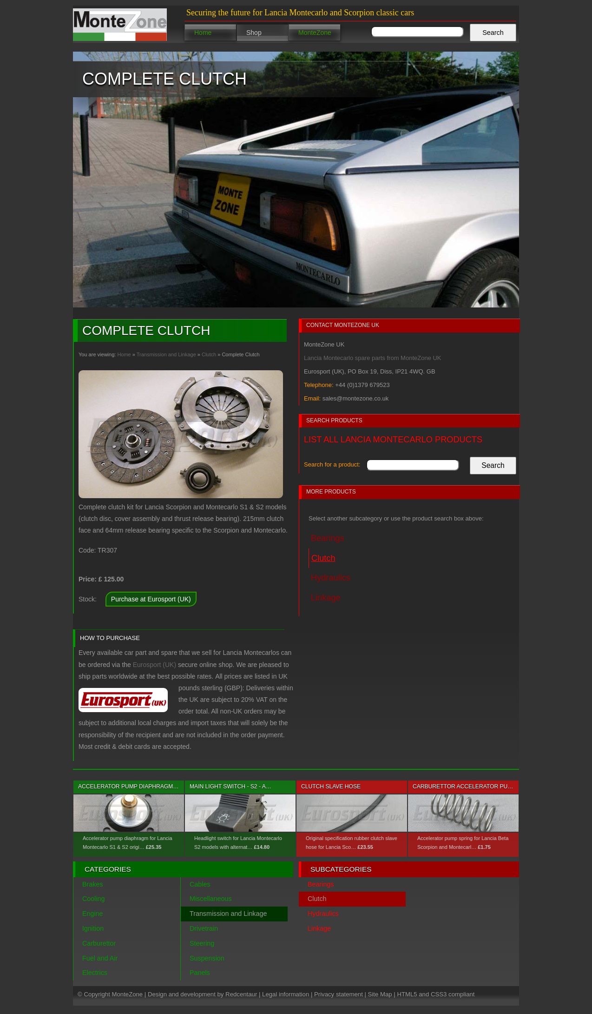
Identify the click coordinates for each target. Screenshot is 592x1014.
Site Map (380, 994)
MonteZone (314, 32)
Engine (92, 913)
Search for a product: (332, 464)
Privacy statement (338, 994)
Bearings (327, 538)
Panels (200, 972)
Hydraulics (330, 577)
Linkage (326, 597)
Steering (202, 943)
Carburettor (99, 943)
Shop (254, 32)
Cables (200, 884)
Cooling (93, 898)
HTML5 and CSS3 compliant (435, 994)
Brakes (92, 884)
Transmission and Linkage (166, 354)
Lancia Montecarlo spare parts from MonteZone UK (372, 357)
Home (202, 32)
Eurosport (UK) (154, 664)
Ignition (93, 928)
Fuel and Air (100, 958)
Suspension (207, 958)
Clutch (209, 354)
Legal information (285, 994)
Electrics (94, 972)
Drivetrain (204, 928)
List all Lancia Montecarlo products (393, 439)
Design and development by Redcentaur (202, 994)
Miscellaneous (211, 898)
